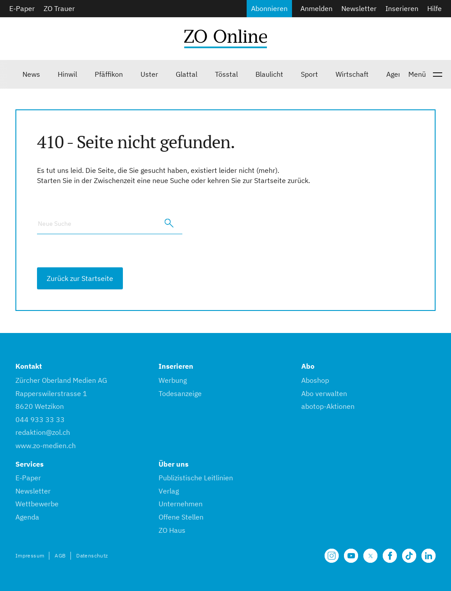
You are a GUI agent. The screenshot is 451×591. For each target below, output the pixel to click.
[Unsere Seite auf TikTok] (409, 556)
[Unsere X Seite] (370, 556)
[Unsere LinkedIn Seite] (428, 556)
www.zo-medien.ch (45, 445)
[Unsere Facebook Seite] (390, 556)
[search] (169, 223)
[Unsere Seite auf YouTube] (351, 556)
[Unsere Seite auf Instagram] (332, 556)
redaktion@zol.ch (42, 432)
